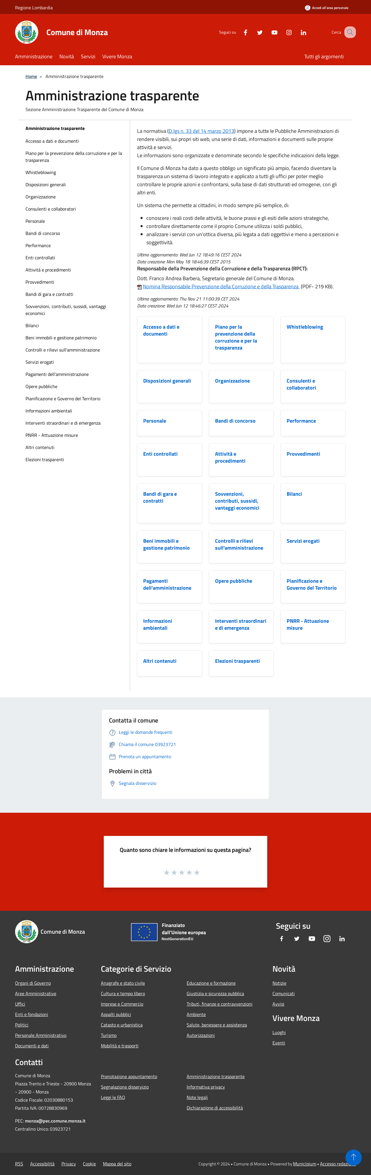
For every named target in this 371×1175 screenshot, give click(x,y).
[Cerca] (349, 32)
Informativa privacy (206, 1086)
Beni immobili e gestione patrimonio (61, 337)
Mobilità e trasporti (120, 1045)
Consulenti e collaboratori (51, 208)
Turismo (109, 1035)
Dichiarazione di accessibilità (215, 1107)
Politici (21, 1024)
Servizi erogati (40, 362)
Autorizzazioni (201, 1035)
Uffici (20, 1003)
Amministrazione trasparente (55, 128)
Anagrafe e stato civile (123, 983)
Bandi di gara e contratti (49, 294)
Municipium (304, 1163)
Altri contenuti (40, 447)
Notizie (279, 983)
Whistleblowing (41, 172)
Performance (38, 245)
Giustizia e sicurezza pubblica (215, 993)
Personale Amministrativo (40, 1035)
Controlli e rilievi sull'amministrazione (63, 349)
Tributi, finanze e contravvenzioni (219, 1003)
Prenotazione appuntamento (129, 1076)
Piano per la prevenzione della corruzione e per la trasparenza (74, 157)
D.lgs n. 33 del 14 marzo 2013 (201, 131)
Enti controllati (40, 257)
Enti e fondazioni (31, 1014)
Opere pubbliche (41, 386)
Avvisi (278, 1003)
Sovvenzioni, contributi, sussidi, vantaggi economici (66, 310)
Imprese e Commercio (122, 1003)
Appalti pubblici (116, 1014)
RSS (19, 1163)
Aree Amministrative (35, 993)
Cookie (89, 1163)
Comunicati (283, 993)
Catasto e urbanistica (122, 1024)
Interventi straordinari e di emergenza (63, 422)
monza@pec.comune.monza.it (55, 1120)
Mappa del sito (117, 1163)
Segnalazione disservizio (125, 1086)
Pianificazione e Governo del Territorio (63, 398)
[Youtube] (268, 32)
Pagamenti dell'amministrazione (57, 374)
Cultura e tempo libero (123, 993)
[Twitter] (254, 32)
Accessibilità (42, 1163)
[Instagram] (283, 32)
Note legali (197, 1097)
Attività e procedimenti (48, 269)
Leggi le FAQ (113, 1097)
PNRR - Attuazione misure (52, 435)
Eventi (278, 1042)
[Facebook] (239, 32)
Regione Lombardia (34, 7)
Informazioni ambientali (49, 410)
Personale (35, 221)
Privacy (68, 1163)
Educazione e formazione (211, 983)
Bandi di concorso (43, 233)
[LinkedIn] (297, 32)
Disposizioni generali (46, 184)
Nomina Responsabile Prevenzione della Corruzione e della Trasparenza (221, 286)
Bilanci (32, 325)
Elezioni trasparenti (45, 459)
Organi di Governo (33, 983)
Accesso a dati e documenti (52, 140)
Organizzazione (41, 196)
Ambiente (196, 1014)
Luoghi (279, 1032)
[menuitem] (74, 141)
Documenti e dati (32, 1045)
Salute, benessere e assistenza (217, 1024)
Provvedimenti (40, 281)
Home (31, 76)
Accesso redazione (338, 1163)
